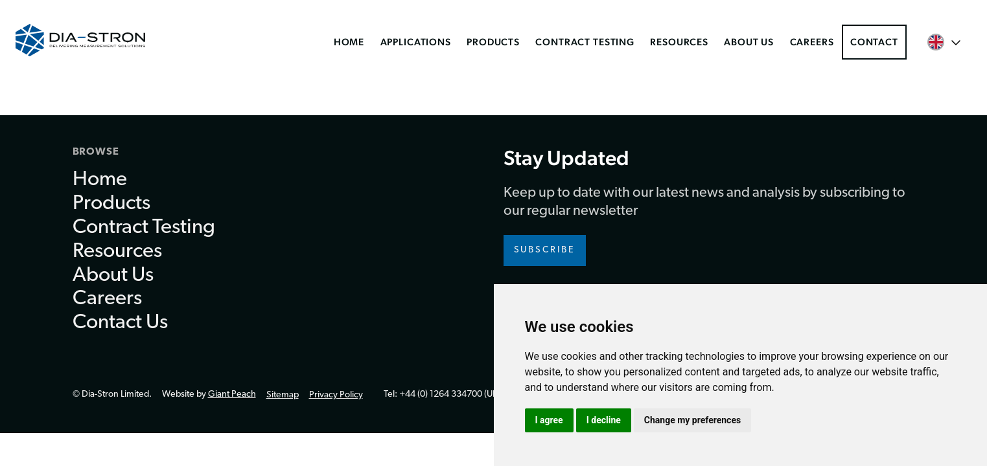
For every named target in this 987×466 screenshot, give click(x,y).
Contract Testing (584, 41)
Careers (812, 41)
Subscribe (545, 250)
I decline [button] (603, 420)
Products (493, 41)
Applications (415, 41)
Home (349, 41)
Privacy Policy (336, 395)
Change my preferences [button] (692, 420)
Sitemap (282, 395)
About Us (749, 41)
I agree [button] (549, 420)
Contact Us (120, 323)
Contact (874, 41)
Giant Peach (232, 394)
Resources (679, 41)
